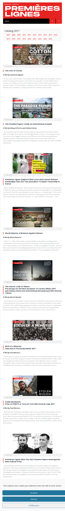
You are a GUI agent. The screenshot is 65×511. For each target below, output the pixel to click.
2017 (8, 39)
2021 (34, 39)
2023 (45, 39)
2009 (19, 35)
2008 (13, 35)
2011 (29, 35)
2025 (50, 39)
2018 (13, 39)
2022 (40, 39)
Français (7, 4)
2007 (8, 35)
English (15, 4)
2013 (40, 35)
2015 (50, 35)
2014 (45, 35)
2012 (34, 35)
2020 (29, 39)
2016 (55, 35)
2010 (24, 35)
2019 (19, 39)
